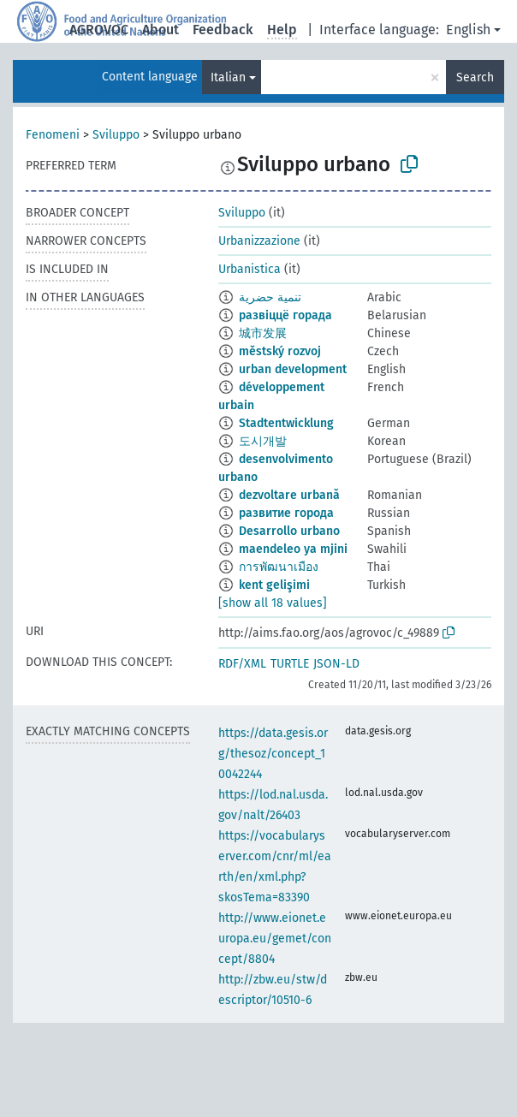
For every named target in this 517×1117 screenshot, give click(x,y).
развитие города (286, 513)
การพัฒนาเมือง (278, 567)
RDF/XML (242, 664)
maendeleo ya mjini (293, 549)
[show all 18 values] (272, 603)
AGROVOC (98, 29)
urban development (293, 369)
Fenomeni (53, 135)
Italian (228, 77)
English (468, 29)
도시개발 (263, 441)
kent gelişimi (274, 585)
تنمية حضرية (270, 297)
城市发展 (263, 333)
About (160, 29)
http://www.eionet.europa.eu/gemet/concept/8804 (274, 938)
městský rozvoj (280, 351)
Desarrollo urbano (289, 531)
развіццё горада (285, 315)
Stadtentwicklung (286, 423)
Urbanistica (249, 269)
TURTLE (289, 664)
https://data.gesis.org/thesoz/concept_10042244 (273, 753)
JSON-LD (336, 664)
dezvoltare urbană (289, 495)
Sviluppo (116, 135)
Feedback (223, 29)
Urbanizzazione (259, 241)
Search (475, 77)
